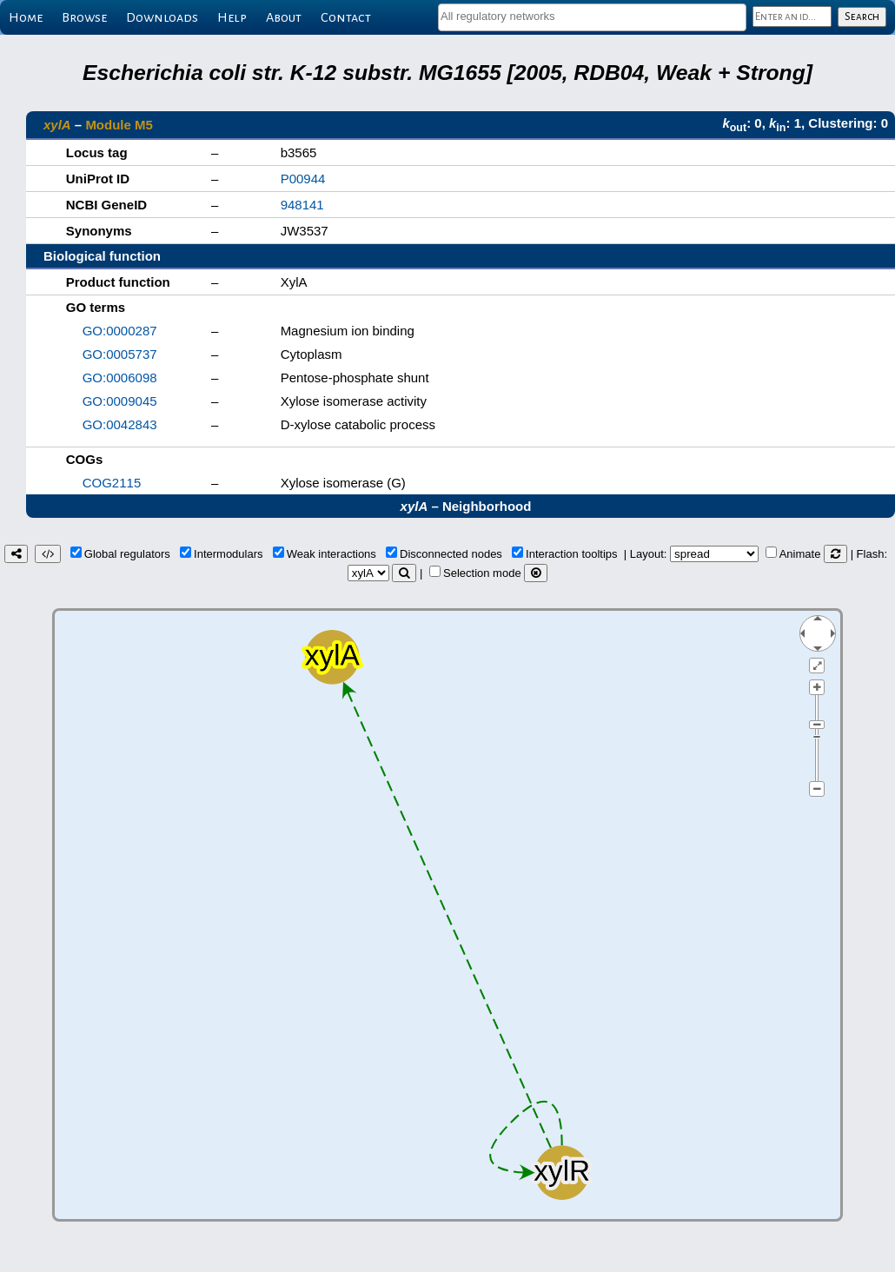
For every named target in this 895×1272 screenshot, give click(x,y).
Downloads (162, 17)
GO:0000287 (120, 330)
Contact (346, 17)
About (284, 17)
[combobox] (592, 17)
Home (26, 17)
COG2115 (112, 482)
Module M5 (119, 124)
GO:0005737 (120, 354)
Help (232, 17)
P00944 (303, 178)
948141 (302, 204)
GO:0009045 (120, 401)
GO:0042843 (120, 424)
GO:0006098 (120, 377)
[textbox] (592, 16)
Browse (84, 17)
